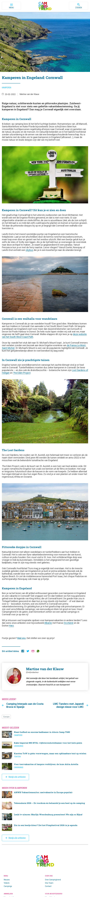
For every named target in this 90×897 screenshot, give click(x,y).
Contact (48, 886)
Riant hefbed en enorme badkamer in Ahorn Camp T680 (45, 734)
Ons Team (49, 883)
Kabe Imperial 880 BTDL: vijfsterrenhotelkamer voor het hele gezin (45, 745)
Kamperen (6, 88)
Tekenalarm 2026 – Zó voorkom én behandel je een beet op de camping (45, 805)
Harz (11, 625)
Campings (8, 886)
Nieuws (7, 880)
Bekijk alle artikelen (17, 777)
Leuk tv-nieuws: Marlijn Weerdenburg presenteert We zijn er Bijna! (45, 816)
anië (50, 623)
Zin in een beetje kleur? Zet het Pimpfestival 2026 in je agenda (45, 827)
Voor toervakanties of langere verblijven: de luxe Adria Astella (45, 766)
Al (45, 623)
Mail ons (21, 638)
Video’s (6, 883)
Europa (6, 716)
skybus (29, 250)
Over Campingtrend (53, 880)
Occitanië (68, 623)
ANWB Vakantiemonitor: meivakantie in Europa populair (45, 794)
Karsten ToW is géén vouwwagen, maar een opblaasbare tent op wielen (45, 755)
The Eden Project (22, 372)
